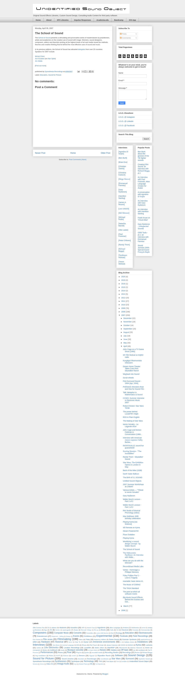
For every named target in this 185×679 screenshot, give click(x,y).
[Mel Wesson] (123, 213)
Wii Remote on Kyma (131, 527)
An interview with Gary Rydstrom (142, 203)
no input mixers (92, 650)
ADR (83, 627)
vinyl (75, 664)
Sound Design (136, 655)
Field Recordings (140, 636)
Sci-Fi (58, 655)
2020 (123, 277)
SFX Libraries (62, 20)
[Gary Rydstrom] (122, 191)
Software (119, 655)
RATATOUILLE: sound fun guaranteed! (133, 447)
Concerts (77, 633)
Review (137, 652)
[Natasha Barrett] (122, 224)
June (125, 339)
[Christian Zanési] (122, 167)
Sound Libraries (68, 659)
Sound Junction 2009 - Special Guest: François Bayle (144, 248)
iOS (77, 645)
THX (100, 661)
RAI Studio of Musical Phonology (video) (131, 512)
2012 (123, 298)
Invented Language (68, 645)
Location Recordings (71, 648)
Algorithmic (101, 628)
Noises (103, 650)
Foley (88, 639)
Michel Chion (40, 56)
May (125, 343)
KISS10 (130, 645)
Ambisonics (135, 627)
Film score (47, 639)
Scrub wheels (128, 378)
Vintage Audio (63, 664)
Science (65, 655)
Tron (117, 661)
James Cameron (112, 645)
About (48, 20)
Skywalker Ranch (103, 656)
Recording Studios (111, 652)
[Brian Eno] (122, 162)
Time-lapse (109, 661)
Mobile (147, 647)
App (45, 630)
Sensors (82, 656)
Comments (125, 38)
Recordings (126, 652)
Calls (111, 630)
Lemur (38, 647)
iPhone (84, 645)
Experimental (104, 635)
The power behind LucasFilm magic (130, 413)
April (125, 346)
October (126, 325)
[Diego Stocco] (124, 179)
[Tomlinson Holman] (122, 256)
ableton (54, 627)
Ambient (126, 627)
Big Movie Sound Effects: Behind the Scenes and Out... (133, 599)
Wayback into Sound (131, 374)
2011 (123, 301)
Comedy (135, 630)
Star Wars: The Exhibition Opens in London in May (133, 465)
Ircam (102, 645)
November (127, 322)
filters (81, 639)
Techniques (75, 661)
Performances (47, 652)
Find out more (40, 66)
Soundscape (91, 659)
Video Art (49, 664)
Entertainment (42, 636)
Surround (130, 659)
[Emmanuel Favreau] (123, 184)
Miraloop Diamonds (136, 647)
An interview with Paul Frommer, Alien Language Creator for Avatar (144, 182)
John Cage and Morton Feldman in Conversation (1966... (132, 432)
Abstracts (62, 628)
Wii (91, 664)
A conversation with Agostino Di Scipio (144, 194)
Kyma (138, 645)
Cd (117, 630)
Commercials (145, 630)
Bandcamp (118, 20)
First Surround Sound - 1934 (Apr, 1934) (132, 382)
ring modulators (40, 655)
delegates (81, 49)
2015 (123, 287)
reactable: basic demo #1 (133, 581)
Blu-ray (96, 630)
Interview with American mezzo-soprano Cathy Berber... (132, 440)
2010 (123, 305)
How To (77, 642)
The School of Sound (49, 33)
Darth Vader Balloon (131, 474)
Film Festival (36, 639)
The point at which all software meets (131, 593)
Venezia (35, 664)
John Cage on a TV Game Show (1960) (133, 350)
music (63, 650)
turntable (124, 661)
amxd (143, 627)
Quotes (86, 652)
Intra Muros (56, 645)
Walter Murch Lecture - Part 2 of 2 (132, 500)
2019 (123, 280)
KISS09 (123, 645)
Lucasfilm (87, 648)
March (126, 606)
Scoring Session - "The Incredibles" (132, 452)
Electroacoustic (145, 633)
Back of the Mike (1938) (132, 470)
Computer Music (61, 633)
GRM (35, 642)
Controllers (90, 633)
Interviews (39, 644)
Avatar (76, 630)
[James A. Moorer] (122, 203)
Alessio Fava (91, 627)
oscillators (141, 650)
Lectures (149, 645)
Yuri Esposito (99, 664)
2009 (123, 308)
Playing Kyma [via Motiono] (130, 523)
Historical (59, 642)
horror (70, 642)
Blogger (105, 674)
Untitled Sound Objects (132, 481)
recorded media (97, 652)
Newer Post (40, 153)
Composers (39, 632)
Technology (89, 661)
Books (103, 630)
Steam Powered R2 (130, 531)
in (120, 642)
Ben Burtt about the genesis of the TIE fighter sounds (143, 156)
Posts (123, 34)
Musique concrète (75, 650)
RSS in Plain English (131, 417)
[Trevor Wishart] (121, 263)
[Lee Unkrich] (123, 209)
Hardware (45, 642)
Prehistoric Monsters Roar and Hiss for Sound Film (133, 388)
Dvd (112, 633)
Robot (51, 655)
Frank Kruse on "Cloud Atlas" (144, 219)
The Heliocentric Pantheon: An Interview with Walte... (133, 555)
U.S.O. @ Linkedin (125, 121)
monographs (36, 650)
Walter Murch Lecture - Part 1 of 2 (132, 506)
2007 (123, 315)
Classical (124, 630)
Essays (68, 636)
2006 (123, 610)
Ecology (119, 633)
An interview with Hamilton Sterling (143, 211)
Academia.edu (102, 20)
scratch (74, 655)
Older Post (105, 153)
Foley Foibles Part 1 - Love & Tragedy (131, 576)
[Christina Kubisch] (122, 174)
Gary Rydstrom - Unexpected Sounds (144, 226)
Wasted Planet (83, 664)
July (125, 336)
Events (76, 636)
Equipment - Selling (57, 636)
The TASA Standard (131, 588)
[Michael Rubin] (121, 218)
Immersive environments (104, 642)
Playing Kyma (128, 538)
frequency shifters (100, 639)
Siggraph (92, 655)
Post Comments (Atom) (77, 159)
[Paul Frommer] (122, 235)
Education (43, 75)
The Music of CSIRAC (132, 585)
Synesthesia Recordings (42, 661)
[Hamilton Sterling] (122, 197)
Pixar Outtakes (129, 535)
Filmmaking (64, 639)
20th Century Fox (38, 627)
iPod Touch (93, 645)
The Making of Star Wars (133, 421)
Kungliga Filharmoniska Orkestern (132, 362)
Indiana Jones (129, 642)
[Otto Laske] (123, 230)
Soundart (81, 659)
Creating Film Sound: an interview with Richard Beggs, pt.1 (144, 168)
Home (38, 20)
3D (48, 627)
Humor (86, 642)
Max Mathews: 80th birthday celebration (132, 517)
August (126, 332)
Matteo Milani (99, 647)
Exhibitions (88, 636)
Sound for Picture (54, 75)
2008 (123, 312)
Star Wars (116, 659)
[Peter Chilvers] (124, 240)
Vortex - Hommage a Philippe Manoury (131, 571)
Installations (142, 642)
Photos (60, 652)
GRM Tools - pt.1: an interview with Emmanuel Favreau (143, 237)
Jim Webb (38, 61)
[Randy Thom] (124, 245)
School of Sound (44, 38)
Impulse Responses (82, 20)
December (127, 318)
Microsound (123, 647)
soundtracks (104, 659)
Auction (57, 630)
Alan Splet (51, 59)
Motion (45, 650)
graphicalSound (145, 639)
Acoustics (74, 628)
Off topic (124, 650)
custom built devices (102, 633)
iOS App (132, 20)
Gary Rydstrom (129, 496)
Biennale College (86, 630)
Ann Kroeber (39, 59)
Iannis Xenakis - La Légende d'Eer (130, 425)
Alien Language (115, 627)
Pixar (69, 652)
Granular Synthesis (129, 639)
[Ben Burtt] (122, 158)
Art (51, 630)
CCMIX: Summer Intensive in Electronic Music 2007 (133, 400)
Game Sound (114, 639)
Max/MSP (111, 648)
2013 (123, 294)
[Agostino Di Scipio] (123, 153)
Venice (42, 664)
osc (134, 650)
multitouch (54, 650)
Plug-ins (78, 652)
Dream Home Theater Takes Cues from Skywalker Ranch (131, 368)
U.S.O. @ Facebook (126, 126)
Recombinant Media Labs (133, 566)
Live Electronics (51, 647)
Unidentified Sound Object (139, 661)
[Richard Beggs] (121, 250)
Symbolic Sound (144, 659)
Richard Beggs (147, 652)
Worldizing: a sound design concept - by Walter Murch (131, 543)
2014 (123, 291)
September (128, 329)
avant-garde (67, 630)
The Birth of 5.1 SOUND (132, 477)
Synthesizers (60, 661)
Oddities (114, 650)
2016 (123, 284)
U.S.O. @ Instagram (126, 117)
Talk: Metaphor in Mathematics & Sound (132, 393)
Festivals (124, 636)
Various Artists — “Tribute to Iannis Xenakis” (133, 491)
